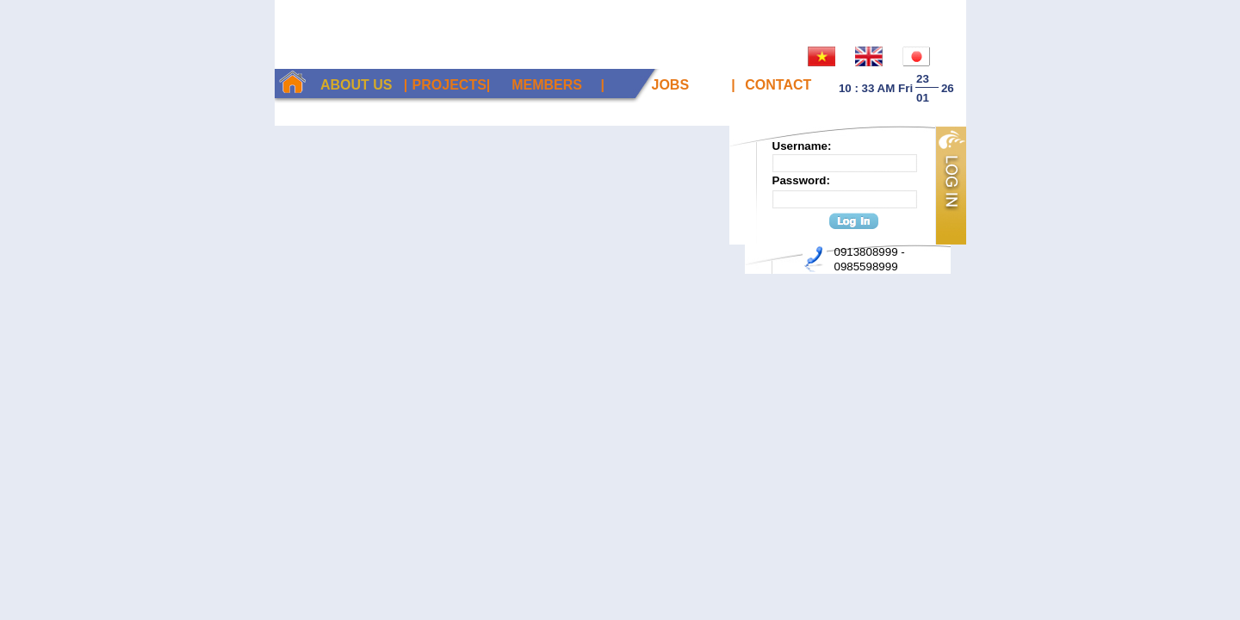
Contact (778, 85)
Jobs (671, 85)
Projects (449, 85)
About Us (356, 85)
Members (547, 85)
